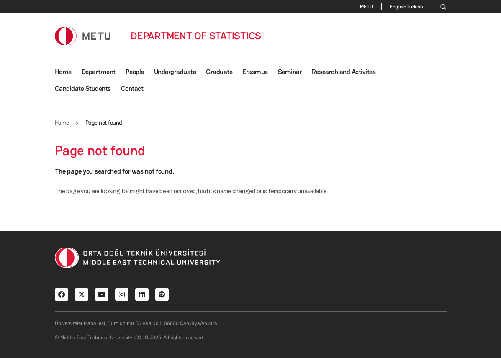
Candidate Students (83, 88)
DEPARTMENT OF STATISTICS (196, 36)
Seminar (290, 71)
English (398, 6)
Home (63, 71)
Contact (132, 88)
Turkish (414, 6)
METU (366, 6)
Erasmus (255, 71)
